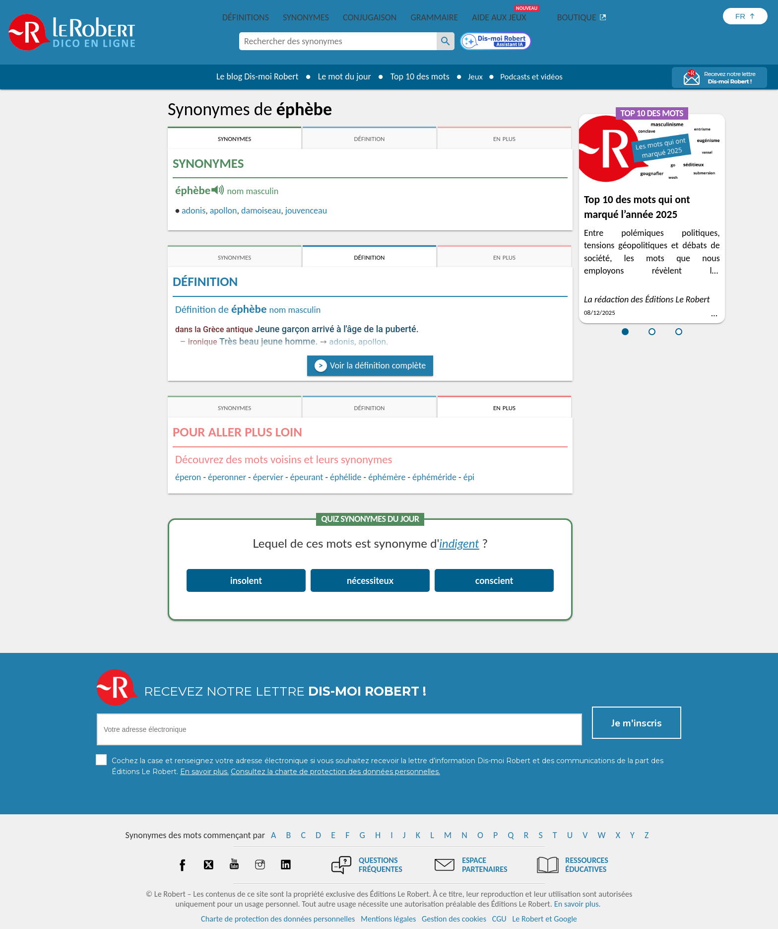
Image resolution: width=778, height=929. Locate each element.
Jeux (472, 76)
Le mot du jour (340, 76)
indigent (459, 543)
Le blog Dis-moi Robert (253, 76)
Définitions (245, 17)
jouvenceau (306, 210)
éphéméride (434, 477)
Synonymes (306, 17)
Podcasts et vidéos (533, 76)
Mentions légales (388, 919)
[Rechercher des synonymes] (445, 41)
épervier (268, 477)
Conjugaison (369, 17)
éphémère (386, 477)
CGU (499, 919)
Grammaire (434, 17)
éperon (188, 477)
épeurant (307, 477)
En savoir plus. (577, 904)
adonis (193, 210)
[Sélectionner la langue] (745, 16)
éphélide (346, 477)
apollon (223, 210)
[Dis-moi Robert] (496, 42)
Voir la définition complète (378, 365)
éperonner (227, 477)
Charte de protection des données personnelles (278, 919)
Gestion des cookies (454, 919)
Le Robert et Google (544, 919)
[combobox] (338, 41)
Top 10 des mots (415, 76)
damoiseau (261, 210)
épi (469, 477)
